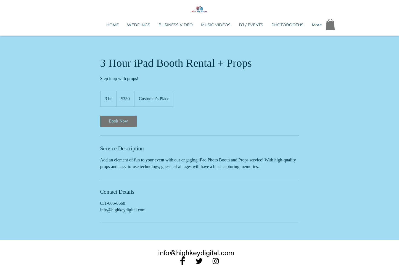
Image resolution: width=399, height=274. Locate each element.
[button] (330, 24)
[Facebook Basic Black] (182, 261)
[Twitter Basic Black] (199, 261)
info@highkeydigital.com (196, 253)
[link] (118, 121)
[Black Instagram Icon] (216, 261)
